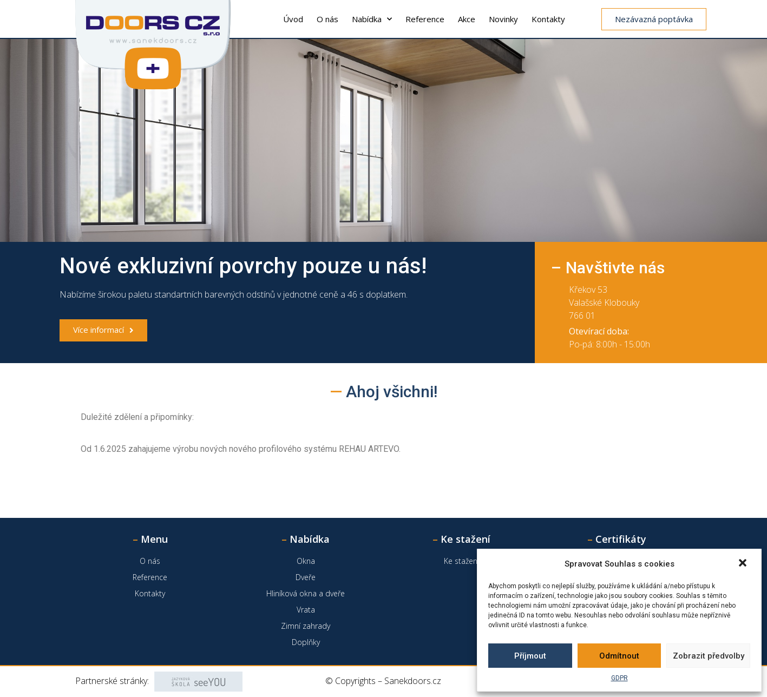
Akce (466, 19)
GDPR (619, 678)
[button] (743, 563)
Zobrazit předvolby (708, 656)
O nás (327, 19)
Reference (424, 19)
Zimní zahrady (305, 626)
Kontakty (548, 19)
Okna (306, 561)
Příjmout (530, 656)
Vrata (306, 609)
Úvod (293, 19)
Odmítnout (619, 656)
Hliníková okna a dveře (305, 593)
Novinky (503, 19)
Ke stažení (461, 561)
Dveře (306, 577)
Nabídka (372, 19)
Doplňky (306, 642)
